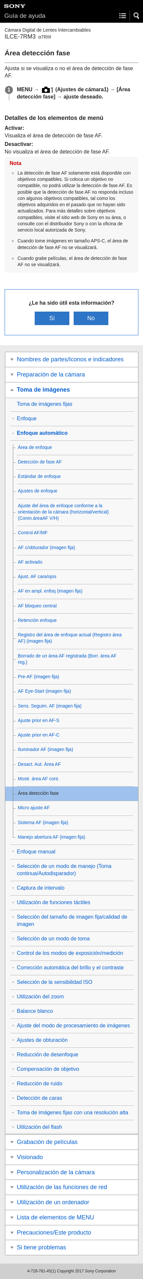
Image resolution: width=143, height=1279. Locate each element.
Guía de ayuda (25, 15)
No (91, 318)
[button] (136, 15)
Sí (52, 318)
